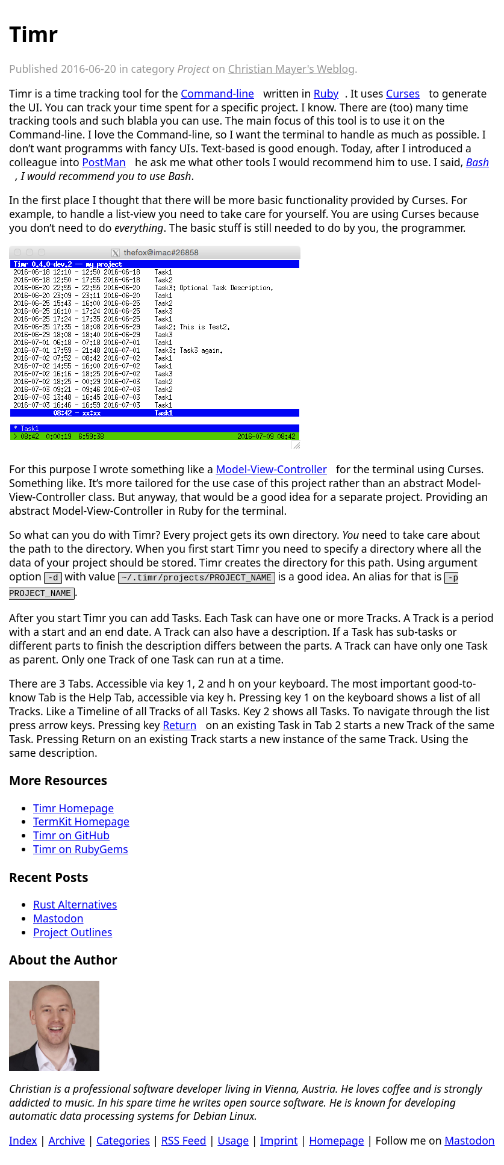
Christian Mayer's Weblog (291, 68)
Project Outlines (72, 931)
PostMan (104, 162)
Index (23, 1139)
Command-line (217, 93)
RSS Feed (184, 1139)
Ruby (326, 93)
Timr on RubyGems (80, 847)
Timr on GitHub (71, 834)
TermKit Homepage (81, 820)
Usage (233, 1139)
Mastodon (58, 917)
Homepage (336, 1139)
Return (179, 723)
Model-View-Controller (271, 469)
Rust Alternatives (75, 903)
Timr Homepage (73, 807)
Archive (66, 1139)
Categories (123, 1139)
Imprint (278, 1139)
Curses (403, 93)
